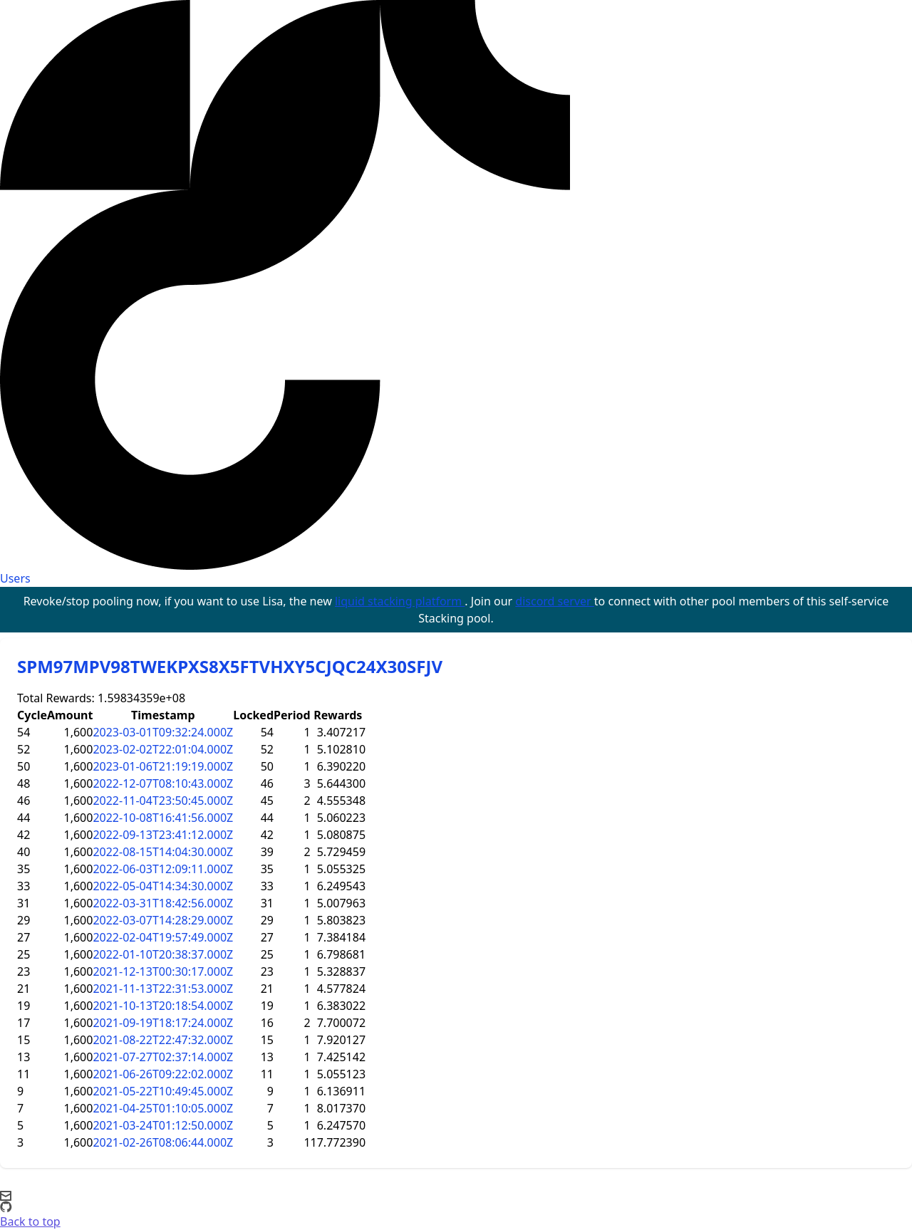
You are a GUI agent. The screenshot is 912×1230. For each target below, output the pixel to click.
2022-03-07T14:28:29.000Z (163, 920)
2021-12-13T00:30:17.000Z (163, 971)
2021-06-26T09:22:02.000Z (163, 1074)
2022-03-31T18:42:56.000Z (163, 903)
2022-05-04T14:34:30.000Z (163, 886)
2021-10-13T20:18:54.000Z (163, 1005)
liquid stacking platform (400, 601)
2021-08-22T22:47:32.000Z (163, 1040)
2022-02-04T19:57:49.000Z (163, 937)
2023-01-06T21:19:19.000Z (163, 766)
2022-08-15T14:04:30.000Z (163, 852)
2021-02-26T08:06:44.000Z (163, 1142)
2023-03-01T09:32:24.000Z (163, 732)
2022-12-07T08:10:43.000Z (163, 783)
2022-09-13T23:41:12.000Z (163, 835)
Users (15, 578)
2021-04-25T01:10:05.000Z (163, 1108)
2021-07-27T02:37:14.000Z (163, 1057)
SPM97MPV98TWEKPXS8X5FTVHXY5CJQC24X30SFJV (229, 666)
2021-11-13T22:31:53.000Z (163, 988)
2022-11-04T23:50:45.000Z (163, 800)
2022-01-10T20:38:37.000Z (163, 954)
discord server (554, 601)
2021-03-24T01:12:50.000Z (163, 1125)
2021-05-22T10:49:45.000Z (163, 1091)
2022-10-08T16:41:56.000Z (163, 817)
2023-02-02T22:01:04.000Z (163, 749)
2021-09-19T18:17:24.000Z (163, 1023)
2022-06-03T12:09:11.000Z (163, 869)
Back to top (30, 1221)
